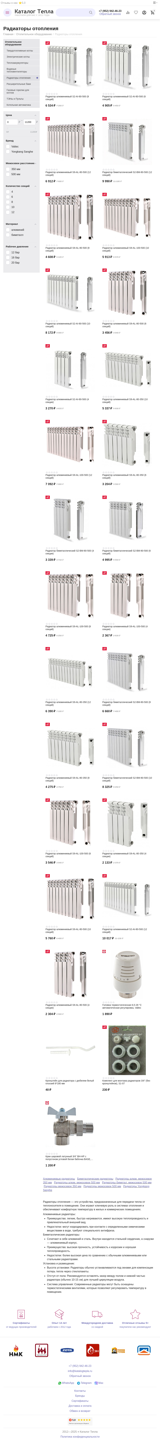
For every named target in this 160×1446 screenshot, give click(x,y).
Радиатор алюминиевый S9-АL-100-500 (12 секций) (69, 476)
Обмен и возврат (80, 1411)
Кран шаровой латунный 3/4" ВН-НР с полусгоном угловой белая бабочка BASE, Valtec (68, 1158)
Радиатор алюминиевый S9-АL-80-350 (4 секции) (124, 855)
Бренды (80, 1395)
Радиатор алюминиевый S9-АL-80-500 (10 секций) (68, 930)
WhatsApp (66, 1383)
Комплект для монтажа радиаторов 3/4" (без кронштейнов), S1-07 (126, 1082)
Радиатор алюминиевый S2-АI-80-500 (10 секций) (68, 325)
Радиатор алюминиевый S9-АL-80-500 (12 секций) (68, 173)
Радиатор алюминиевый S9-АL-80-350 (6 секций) (124, 476)
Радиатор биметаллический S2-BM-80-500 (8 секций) (126, 703)
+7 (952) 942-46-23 (110, 11)
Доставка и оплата (80, 1405)
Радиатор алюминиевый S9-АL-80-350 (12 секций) (68, 703)
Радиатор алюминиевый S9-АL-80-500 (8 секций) (68, 249)
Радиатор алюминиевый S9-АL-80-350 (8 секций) (68, 779)
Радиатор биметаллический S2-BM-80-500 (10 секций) (127, 779)
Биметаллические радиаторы (95, 1178)
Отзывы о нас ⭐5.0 (13, 2)
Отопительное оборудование (34, 34)
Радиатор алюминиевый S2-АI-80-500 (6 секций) (124, 98)
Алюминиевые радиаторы (59, 1178)
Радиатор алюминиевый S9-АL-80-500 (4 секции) (68, 1006)
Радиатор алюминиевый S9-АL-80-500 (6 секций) (124, 325)
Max (99, 1383)
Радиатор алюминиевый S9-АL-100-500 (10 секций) (125, 249)
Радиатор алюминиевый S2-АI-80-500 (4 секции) (67, 400)
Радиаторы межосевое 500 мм (102, 1186)
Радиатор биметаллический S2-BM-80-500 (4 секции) (70, 552)
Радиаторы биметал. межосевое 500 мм (127, 1182)
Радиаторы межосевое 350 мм (62, 1186)
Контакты (80, 1390)
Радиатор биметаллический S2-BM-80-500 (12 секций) (127, 173)
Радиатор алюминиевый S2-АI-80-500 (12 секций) (124, 930)
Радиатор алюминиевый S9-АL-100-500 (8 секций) (68, 628)
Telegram (84, 1383)
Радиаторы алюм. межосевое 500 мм (77, 1182)
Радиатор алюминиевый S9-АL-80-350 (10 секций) (125, 400)
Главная (8, 34)
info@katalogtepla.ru (80, 1371)
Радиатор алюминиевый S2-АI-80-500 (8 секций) (67, 98)
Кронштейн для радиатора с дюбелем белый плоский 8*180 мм (70, 1082)
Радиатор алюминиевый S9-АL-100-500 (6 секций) (68, 855)
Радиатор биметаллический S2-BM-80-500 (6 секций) (126, 552)
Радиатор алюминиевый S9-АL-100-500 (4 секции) (125, 628)
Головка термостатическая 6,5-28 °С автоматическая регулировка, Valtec (122, 1006)
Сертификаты (79, 1400)
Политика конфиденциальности (79, 1436)
